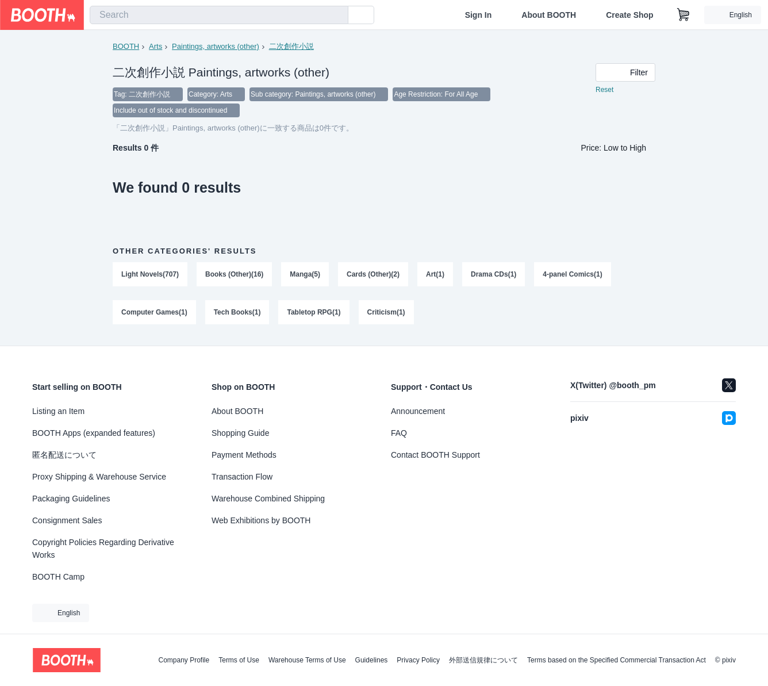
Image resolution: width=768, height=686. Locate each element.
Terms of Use (238, 660)
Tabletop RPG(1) (314, 312)
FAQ (399, 433)
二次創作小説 (291, 46)
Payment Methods (244, 454)
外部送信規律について (483, 660)
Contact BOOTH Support (435, 454)
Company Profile (183, 660)
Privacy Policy (418, 660)
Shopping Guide (240, 433)
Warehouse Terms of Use (307, 660)
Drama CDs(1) (493, 274)
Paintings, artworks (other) (215, 46)
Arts (155, 46)
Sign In (478, 15)
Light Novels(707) (150, 274)
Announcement (418, 411)
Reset (604, 90)
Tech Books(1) (237, 312)
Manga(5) (305, 274)
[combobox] (219, 15)
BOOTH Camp (58, 576)
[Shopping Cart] (683, 15)
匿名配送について (64, 454)
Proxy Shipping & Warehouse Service (99, 476)
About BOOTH (548, 15)
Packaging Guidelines (71, 498)
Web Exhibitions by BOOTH (261, 520)
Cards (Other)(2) (373, 274)
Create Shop (629, 15)
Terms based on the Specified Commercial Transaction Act (616, 660)
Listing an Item (58, 411)
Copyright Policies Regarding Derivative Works (103, 548)
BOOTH (126, 46)
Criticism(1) (386, 312)
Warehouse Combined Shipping (268, 498)
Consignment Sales (67, 520)
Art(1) (435, 274)
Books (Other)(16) (234, 274)
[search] (337, 15)
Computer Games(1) (154, 312)
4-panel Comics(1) (572, 274)
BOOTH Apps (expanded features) (93, 433)
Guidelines (371, 660)
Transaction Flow (242, 476)
